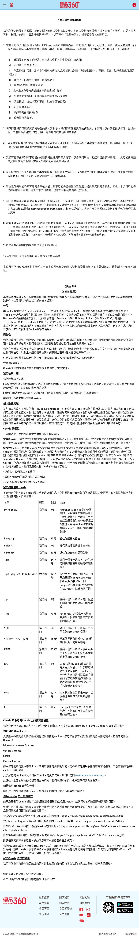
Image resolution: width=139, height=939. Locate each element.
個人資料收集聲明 (108, 933)
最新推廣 (44, 897)
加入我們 (64, 903)
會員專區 (44, 908)
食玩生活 (44, 914)
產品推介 (44, 903)
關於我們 (64, 897)
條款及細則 (131, 933)
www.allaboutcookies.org (89, 775)
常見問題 (84, 897)
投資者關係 (65, 908)
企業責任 (64, 914)
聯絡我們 (84, 903)
